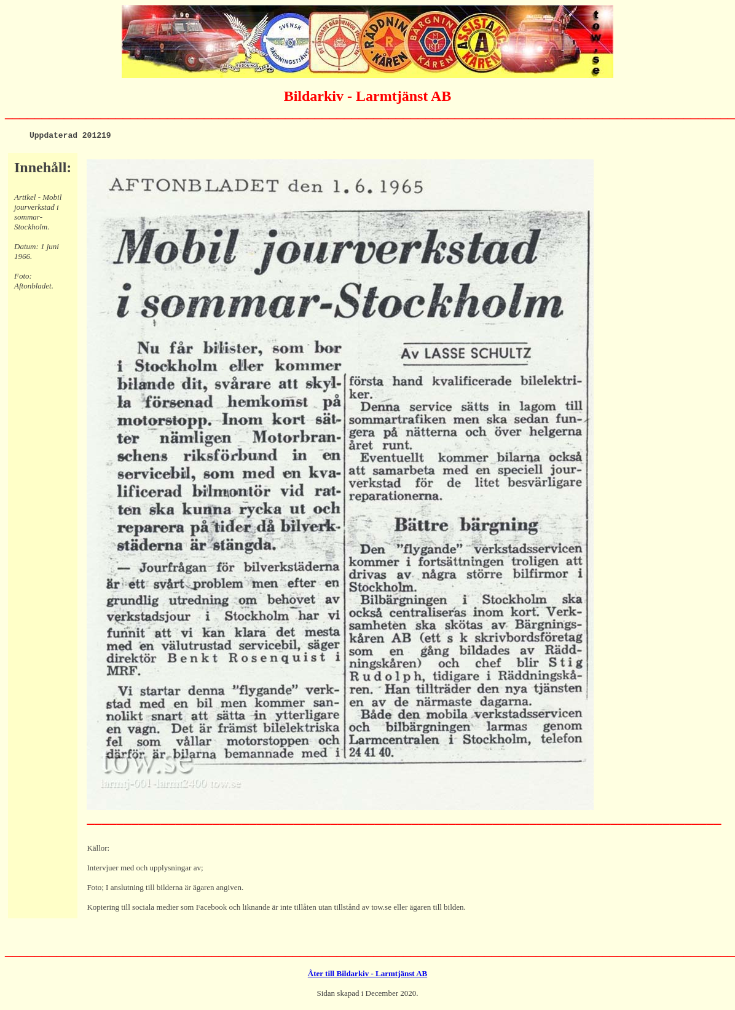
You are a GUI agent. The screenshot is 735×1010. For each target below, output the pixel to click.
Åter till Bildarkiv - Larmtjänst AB (367, 975)
